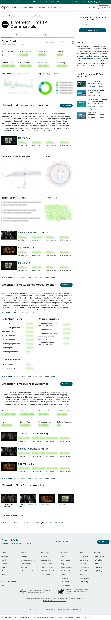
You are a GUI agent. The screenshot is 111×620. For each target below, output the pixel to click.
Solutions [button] (15, 7)
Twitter (93, 66)
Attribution (24, 567)
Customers (84, 560)
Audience (33, 35)
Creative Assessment (28, 560)
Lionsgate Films (61, 310)
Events (63, 574)
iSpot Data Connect (8, 582)
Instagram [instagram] (99, 571)
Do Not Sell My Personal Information (54, 601)
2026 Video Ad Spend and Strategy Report (97, 91)
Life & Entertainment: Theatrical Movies (94, 51)
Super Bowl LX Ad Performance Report (95, 82)
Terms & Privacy (50, 609)
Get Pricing (84, 582)
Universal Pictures (36, 310)
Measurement (26, 564)
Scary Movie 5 (26, 247)
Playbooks (64, 578)
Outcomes (49, 35)
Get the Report (94, 2)
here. (83, 598)
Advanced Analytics (28, 571)
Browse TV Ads (46, 564)
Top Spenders (46, 560)
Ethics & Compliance (64, 609)
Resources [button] (42, 7)
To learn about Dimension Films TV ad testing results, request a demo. (29, 277)
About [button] (50, 7)
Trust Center (77, 609)
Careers (83, 564)
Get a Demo (66, 106)
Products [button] (23, 7)
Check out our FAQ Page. (53, 522)
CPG (3, 578)
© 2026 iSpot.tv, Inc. (36, 609)
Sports (3, 574)
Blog (62, 564)
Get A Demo (103, 7)
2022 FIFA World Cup (48, 571)
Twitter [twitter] (98, 560)
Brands (3, 560)
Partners (83, 574)
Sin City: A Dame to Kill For (33, 232)
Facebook (86, 66)
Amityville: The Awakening (33, 433)
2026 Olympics (46, 574)
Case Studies (65, 560)
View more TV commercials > (13, 516)
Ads (60, 35)
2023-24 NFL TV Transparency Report (95, 114)
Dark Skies (24, 138)
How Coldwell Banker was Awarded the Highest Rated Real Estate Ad (97, 101)
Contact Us (84, 571)
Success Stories (66, 567)
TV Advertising (66, 585)
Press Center (84, 567)
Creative (19, 35)
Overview (5, 35)
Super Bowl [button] (58, 7)
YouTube (103, 66)
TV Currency (65, 582)
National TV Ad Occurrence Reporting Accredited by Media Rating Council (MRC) (77, 591)
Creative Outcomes (68, 571)
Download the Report (95, 86)
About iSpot (84, 556)
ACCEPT (88, 617)
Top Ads (44, 556)
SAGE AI (4, 585)
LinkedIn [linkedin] (98, 567)
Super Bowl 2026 (47, 567)
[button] (59, 42)
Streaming (5, 571)
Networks (4, 564)
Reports (63, 556)
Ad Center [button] (32, 7)
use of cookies (75, 617)
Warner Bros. (49, 310)
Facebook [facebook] (99, 556)
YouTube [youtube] (98, 564)
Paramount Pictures (9, 312)
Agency (4, 567)
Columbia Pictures (29, 312)
